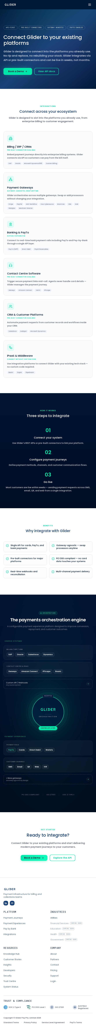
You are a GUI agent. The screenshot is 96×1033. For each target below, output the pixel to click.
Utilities (53, 917)
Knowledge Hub (11, 953)
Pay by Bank (9, 928)
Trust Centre (9, 981)
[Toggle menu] (90, 5)
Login (53, 981)
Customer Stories (12, 959)
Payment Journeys (13, 917)
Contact (54, 964)
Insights (7, 964)
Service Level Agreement (53, 1022)
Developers (9, 970)
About (53, 953)
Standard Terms (11, 1022)
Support (54, 975)
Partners (54, 959)
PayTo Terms (76, 1022)
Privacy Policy (30, 1022)
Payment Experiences (14, 923)
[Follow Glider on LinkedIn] (5, 903)
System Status (10, 986)
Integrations (9, 934)
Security (7, 975)
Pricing (53, 970)
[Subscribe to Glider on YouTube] (12, 903)
